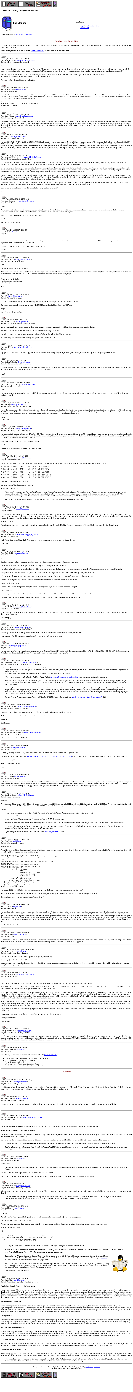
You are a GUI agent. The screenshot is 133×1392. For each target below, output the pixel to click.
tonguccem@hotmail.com (32, 736)
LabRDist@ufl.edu (19, 945)
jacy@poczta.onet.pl (24, 1042)
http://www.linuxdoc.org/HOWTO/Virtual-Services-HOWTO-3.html (49, 760)
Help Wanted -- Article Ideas (89, 26)
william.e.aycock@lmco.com (27, 666)
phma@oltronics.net (22, 1109)
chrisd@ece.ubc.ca (22, 512)
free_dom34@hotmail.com (22, 611)
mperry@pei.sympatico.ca (17, 649)
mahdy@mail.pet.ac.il (18, 406)
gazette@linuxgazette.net (23, 34)
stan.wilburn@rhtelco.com (24, 117)
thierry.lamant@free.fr (23, 430)
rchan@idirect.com (17, 233)
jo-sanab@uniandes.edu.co (25, 202)
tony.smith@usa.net (21, 557)
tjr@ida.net (17, 845)
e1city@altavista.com (23, 1197)
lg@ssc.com (20, 1060)
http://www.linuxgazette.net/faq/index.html (64, 681)
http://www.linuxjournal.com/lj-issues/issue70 (87, 701)
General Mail (84, 28)
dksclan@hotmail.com (17, 138)
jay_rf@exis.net (19, 1293)
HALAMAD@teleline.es (25, 799)
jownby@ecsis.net (24, 363)
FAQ (37, 51)
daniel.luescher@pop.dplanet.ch (27, 538)
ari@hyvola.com (19, 780)
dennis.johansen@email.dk (27, 710)
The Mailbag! (14, 22)
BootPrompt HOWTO (52, 836)
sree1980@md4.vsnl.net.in (23, 348)
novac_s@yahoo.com (20, 962)
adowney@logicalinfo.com (32, 158)
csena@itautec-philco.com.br (24, 60)
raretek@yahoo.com (20, 1092)
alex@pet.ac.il (20, 89)
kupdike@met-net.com (22, 631)
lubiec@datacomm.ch (15, 297)
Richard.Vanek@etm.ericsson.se (31, 1128)
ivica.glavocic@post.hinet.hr (26, 985)
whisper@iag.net (18, 1219)
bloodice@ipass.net (21, 323)
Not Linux (104, 1271)
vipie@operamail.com (27, 385)
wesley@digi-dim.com (18, 751)
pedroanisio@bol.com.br (22, 459)
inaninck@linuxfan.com (23, 260)
